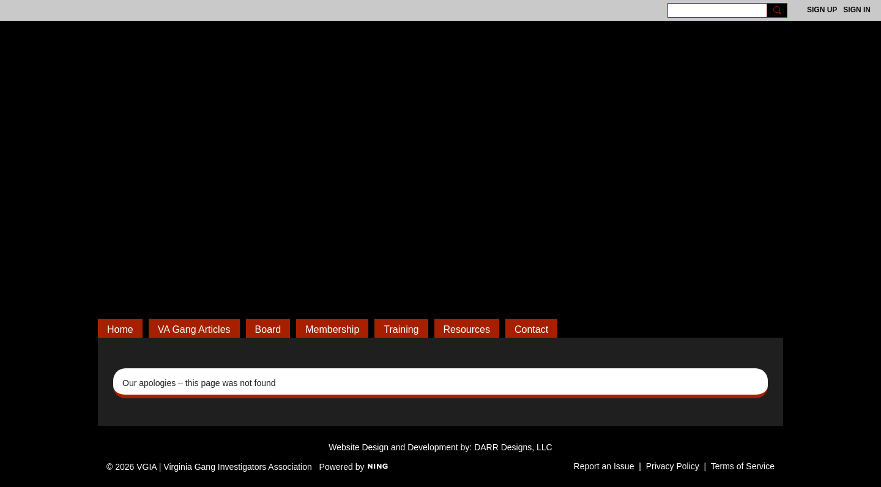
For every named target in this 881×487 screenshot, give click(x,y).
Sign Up (822, 10)
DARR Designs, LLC (513, 447)
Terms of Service (743, 466)
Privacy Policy (672, 466)
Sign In (857, 10)
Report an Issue (604, 466)
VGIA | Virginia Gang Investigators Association (440, 104)
